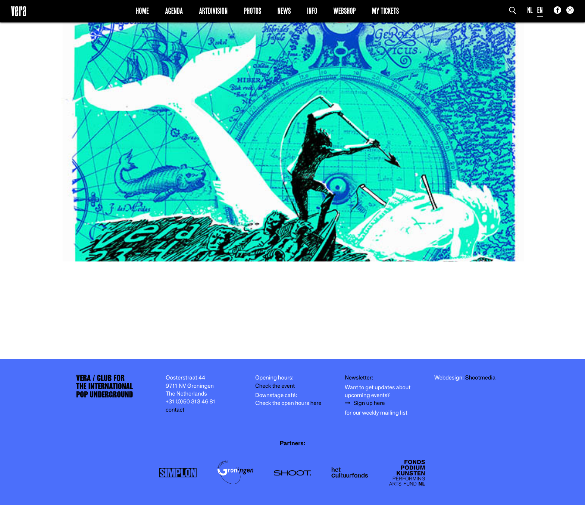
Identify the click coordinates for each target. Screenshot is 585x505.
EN (540, 10)
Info (312, 11)
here (316, 403)
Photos (252, 11)
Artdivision (213, 11)
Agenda (174, 11)
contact (175, 410)
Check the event (275, 386)
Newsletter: (359, 378)
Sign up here (369, 403)
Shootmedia (480, 378)
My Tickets (385, 11)
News (284, 11)
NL (530, 10)
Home (142, 11)
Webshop (345, 11)
